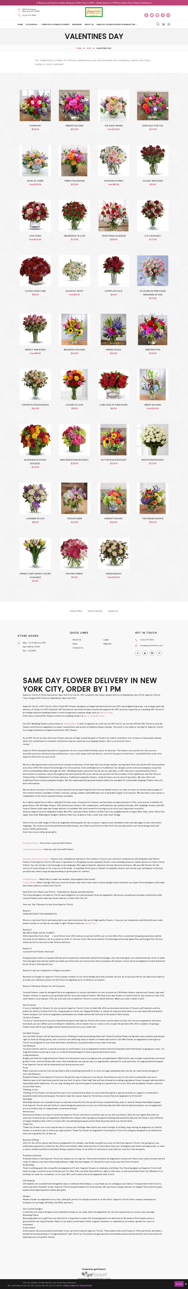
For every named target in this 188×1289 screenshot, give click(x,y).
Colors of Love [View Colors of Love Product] (74, 406)
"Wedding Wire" (70, 726)
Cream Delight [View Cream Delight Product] (113, 576)
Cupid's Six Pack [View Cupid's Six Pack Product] (113, 291)
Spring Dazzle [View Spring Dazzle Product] (113, 350)
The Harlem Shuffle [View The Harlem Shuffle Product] (152, 520)
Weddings (77, 24)
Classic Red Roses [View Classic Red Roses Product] (153, 181)
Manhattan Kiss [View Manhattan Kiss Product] (113, 520)
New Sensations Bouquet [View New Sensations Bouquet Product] (74, 461)
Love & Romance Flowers (35, 851)
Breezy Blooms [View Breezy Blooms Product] (153, 406)
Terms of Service (95, 614)
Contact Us (113, 614)
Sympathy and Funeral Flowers (37, 861)
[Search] (157, 24)
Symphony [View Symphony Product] (35, 125)
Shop (89, 48)
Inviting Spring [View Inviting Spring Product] (74, 576)
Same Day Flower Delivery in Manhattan (116, 24)
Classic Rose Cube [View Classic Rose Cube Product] (35, 291)
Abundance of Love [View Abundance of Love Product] (74, 236)
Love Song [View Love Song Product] (35, 236)
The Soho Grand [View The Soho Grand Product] (114, 125)
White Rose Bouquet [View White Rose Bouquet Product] (152, 461)
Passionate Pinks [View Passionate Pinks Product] (113, 181)
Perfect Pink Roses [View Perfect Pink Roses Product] (35, 350)
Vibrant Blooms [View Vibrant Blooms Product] (74, 125)
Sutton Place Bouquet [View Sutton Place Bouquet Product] (113, 461)
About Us (89, 24)
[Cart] (163, 24)
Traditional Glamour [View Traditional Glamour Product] (114, 236)
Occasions (31, 24)
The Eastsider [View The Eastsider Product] (74, 520)
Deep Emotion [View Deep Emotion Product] (153, 350)
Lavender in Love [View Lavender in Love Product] (35, 520)
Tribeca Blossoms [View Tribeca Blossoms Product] (74, 181)
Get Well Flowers (31, 881)
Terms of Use (86, 1285)
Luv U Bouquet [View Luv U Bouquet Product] (153, 236)
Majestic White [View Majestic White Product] (74, 291)
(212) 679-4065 (29, 15)
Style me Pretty (106, 715)
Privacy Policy (76, 614)
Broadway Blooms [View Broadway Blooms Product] (74, 350)
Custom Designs (31, 884)
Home (20, 24)
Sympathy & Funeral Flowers (55, 24)
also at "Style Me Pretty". (96, 718)
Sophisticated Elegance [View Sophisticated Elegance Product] (35, 406)
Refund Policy (92, 925)
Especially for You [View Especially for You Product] (153, 125)
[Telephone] (19, 15)
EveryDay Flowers (32, 845)
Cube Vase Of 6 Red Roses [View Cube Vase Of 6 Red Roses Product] (113, 406)
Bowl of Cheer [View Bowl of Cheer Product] (35, 181)
